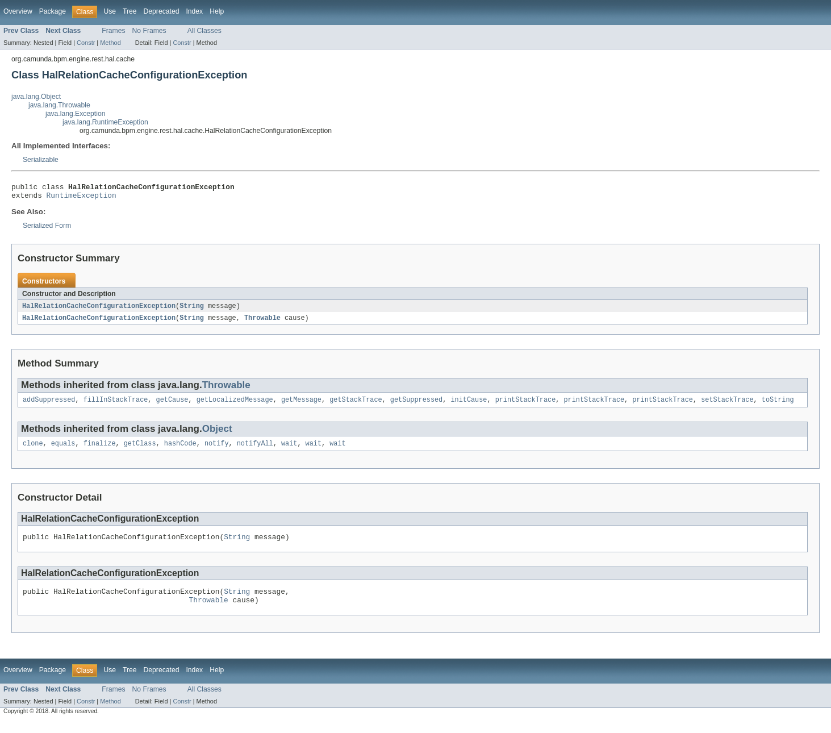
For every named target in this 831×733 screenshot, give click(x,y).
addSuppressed (49, 405)
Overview (17, 11)
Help (217, 11)
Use (109, 11)
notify (216, 450)
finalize (99, 450)
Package (52, 11)
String (191, 309)
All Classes (204, 31)
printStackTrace (525, 405)
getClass (140, 450)
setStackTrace (727, 405)
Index (194, 11)
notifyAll (255, 450)
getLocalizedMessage (235, 405)
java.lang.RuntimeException (105, 122)
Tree (130, 11)
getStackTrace (355, 405)
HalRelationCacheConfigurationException (99, 309)
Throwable (262, 322)
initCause (468, 405)
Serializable (41, 160)
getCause (172, 405)
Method (110, 42)
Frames (113, 31)
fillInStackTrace (115, 405)
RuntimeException (81, 198)
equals (63, 450)
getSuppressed (416, 405)
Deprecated (161, 11)
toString (778, 405)
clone (33, 450)
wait (289, 450)
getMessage (301, 405)
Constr (86, 42)
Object (217, 434)
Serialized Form (47, 229)
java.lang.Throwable (59, 105)
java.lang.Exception (75, 114)
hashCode (180, 450)
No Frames (149, 31)
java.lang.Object (36, 97)
